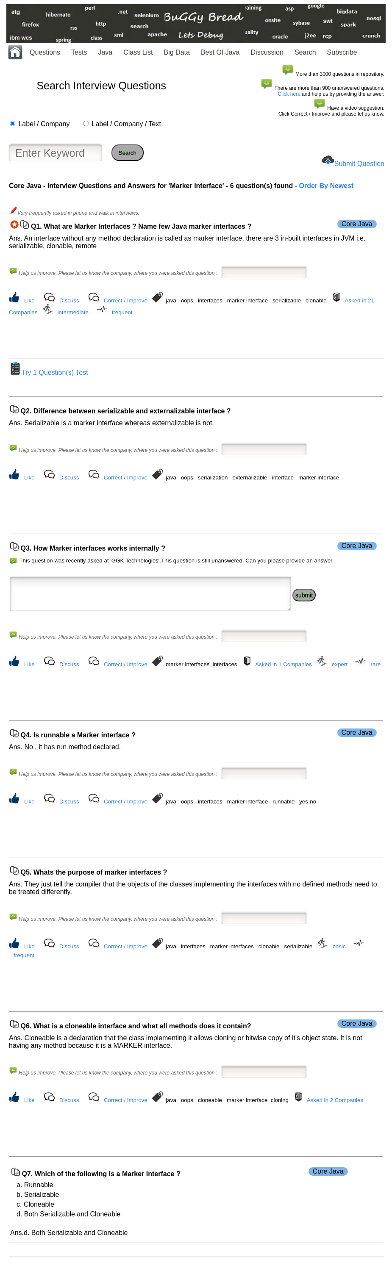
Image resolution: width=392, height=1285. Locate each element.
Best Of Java (220, 52)
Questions (45, 52)
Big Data (177, 52)
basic (339, 963)
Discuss (69, 300)
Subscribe (342, 52)
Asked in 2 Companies (335, 1119)
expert (340, 676)
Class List (138, 52)
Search (305, 52)
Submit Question (359, 163)
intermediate (73, 312)
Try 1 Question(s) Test (48, 375)
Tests (79, 52)
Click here (289, 94)
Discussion (267, 52)
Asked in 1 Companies (283, 676)
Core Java (357, 223)
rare (376, 676)
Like (29, 300)
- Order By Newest (323, 185)
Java (105, 52)
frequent (122, 312)
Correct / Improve (125, 300)
